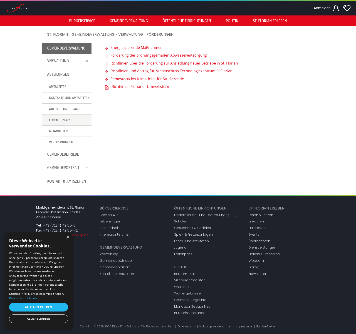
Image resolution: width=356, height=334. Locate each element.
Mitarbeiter (58, 131)
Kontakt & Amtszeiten (66, 181)
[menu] (178, 20)
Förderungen (160, 34)
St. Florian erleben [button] (270, 21)
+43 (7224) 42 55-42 (60, 230)
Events (254, 234)
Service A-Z (109, 215)
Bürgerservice (114, 208)
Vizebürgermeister (189, 280)
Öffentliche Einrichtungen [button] (187, 21)
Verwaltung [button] (68, 60)
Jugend (180, 247)
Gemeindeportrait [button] (68, 167)
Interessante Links (114, 234)
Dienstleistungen (262, 247)
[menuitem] (82, 20)
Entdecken (257, 228)
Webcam (256, 260)
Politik (180, 267)
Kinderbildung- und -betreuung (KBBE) (205, 215)
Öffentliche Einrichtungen (200, 208)
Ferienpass (183, 254)
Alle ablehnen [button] (38, 319)
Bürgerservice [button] (82, 21)
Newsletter (257, 274)
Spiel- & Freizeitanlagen (193, 234)
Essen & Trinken (261, 215)
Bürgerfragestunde (189, 313)
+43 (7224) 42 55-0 (59, 225)
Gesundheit (109, 228)
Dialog (254, 267)
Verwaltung (130, 34)
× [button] (67, 237)
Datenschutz (186, 326)
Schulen (180, 221)
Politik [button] (232, 21)
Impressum (244, 326)
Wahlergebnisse (187, 293)
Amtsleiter (57, 87)
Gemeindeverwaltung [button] (129, 21)
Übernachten (259, 241)
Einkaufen (256, 221)
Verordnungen (61, 142)
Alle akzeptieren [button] (38, 307)
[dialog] (39, 280)
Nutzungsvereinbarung (215, 326)
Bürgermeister (186, 274)
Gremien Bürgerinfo (190, 300)
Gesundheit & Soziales (192, 228)
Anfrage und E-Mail (64, 109)
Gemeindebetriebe (63, 154)
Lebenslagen (110, 221)
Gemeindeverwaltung (93, 34)
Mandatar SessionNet (192, 306)
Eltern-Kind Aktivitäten (191, 241)
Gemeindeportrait (115, 267)
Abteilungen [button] (68, 74)
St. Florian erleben (266, 208)
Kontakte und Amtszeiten (69, 98)
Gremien (181, 286)
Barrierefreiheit (266, 326)
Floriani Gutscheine (264, 254)
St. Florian (57, 34)
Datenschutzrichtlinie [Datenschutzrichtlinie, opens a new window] (23, 298)
